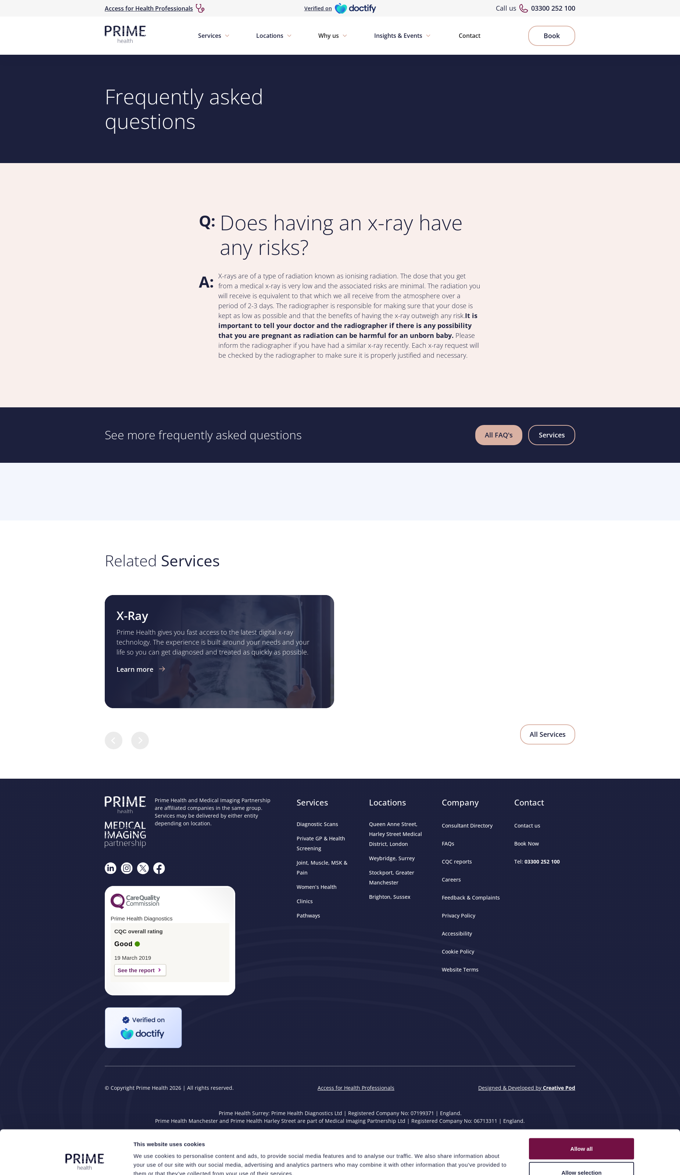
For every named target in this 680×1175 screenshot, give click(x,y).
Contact (469, 36)
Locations (269, 36)
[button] (214, 35)
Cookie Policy (458, 951)
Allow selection (581, 615)
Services (209, 36)
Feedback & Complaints (471, 897)
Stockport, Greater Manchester (391, 877)
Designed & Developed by (526, 1087)
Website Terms (460, 969)
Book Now (526, 843)
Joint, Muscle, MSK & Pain (322, 867)
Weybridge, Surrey (392, 858)
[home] (125, 36)
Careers (451, 879)
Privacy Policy (458, 915)
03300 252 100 (553, 8)
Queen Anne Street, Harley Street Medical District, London (395, 834)
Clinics (305, 901)
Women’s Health (317, 886)
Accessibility (457, 933)
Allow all (581, 590)
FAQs (448, 843)
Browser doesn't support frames (340, 490)
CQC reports (457, 861)
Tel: (537, 861)
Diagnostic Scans (317, 824)
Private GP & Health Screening (321, 843)
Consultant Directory (467, 825)
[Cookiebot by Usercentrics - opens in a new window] (85, 643)
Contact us (527, 825)
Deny (581, 638)
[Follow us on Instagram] (127, 868)
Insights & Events (398, 36)
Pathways (308, 915)
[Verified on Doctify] (340, 8)
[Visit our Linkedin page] (111, 868)
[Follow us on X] (143, 868)
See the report (136, 970)
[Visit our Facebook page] (159, 868)
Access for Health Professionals (149, 8)
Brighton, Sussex (390, 896)
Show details (423, 639)
